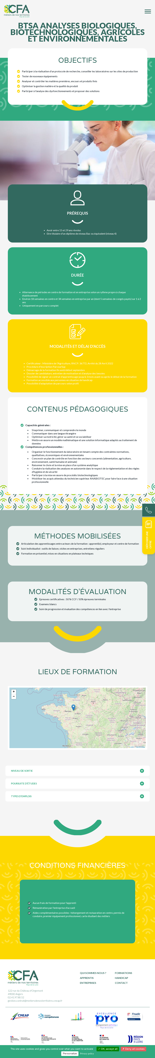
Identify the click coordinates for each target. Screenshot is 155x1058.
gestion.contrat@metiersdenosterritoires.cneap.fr (35, 1000)
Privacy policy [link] (87, 1053)
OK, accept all (107, 1049)
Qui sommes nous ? (93, 972)
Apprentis (87, 977)
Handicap (121, 977)
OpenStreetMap (140, 747)
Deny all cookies (133, 1049)
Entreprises (88, 982)
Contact (121, 982)
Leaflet (131, 747)
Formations (123, 972)
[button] (73, 707)
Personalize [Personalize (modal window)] (70, 1053)
